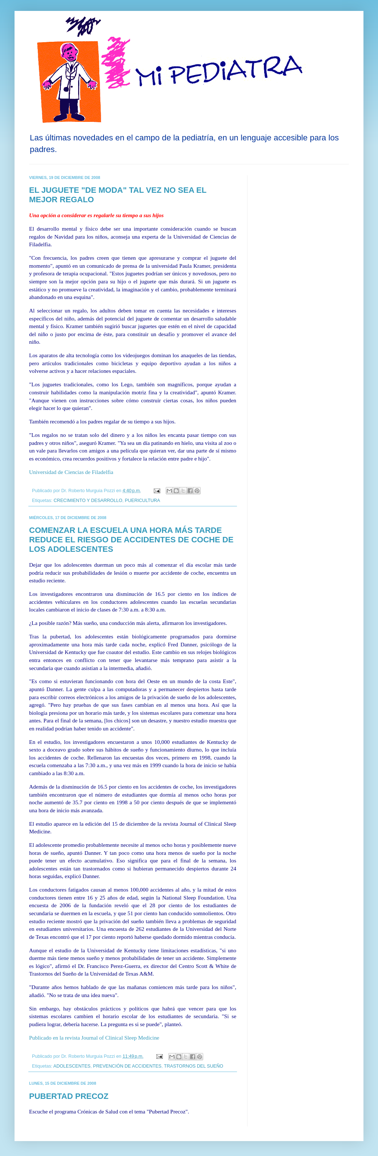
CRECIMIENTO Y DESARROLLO (88, 500)
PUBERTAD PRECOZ (68, 1096)
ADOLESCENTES (72, 1066)
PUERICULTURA (142, 500)
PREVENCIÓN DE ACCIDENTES (127, 1066)
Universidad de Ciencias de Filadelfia (71, 472)
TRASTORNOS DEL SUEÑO (193, 1066)
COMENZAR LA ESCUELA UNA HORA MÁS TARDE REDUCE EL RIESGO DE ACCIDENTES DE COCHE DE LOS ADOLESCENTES (131, 540)
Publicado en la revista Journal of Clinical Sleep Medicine (94, 1038)
